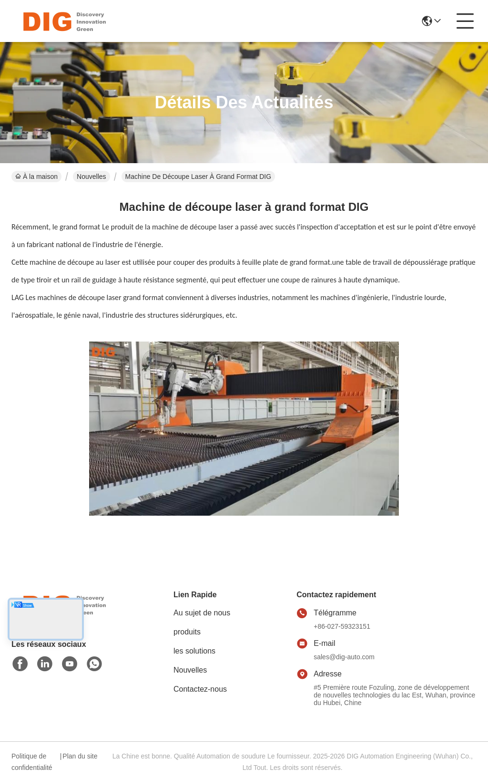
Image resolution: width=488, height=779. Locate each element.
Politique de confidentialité (31, 761)
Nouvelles (91, 176)
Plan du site (79, 756)
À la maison (36, 176)
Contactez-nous (200, 689)
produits (187, 632)
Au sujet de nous (201, 613)
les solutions (194, 651)
